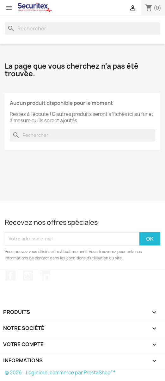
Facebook (10, 275)
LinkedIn (45, 275)
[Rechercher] (82, 28)
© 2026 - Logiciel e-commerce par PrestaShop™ (60, 372)
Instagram (28, 275)
